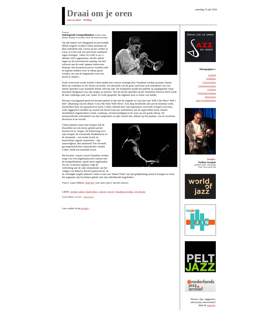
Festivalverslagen (207, 93)
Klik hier (90, 182)
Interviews (210, 96)
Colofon (211, 89)
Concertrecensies (207, 86)
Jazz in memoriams (206, 100)
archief (84, 208)
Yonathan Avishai (124, 191)
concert (102, 191)
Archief (212, 75)
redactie (211, 305)
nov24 (110, 191)
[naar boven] (89, 197)
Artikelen (211, 78)
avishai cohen (77, 191)
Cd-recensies (209, 82)
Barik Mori (91, 191)
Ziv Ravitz (140, 191)
